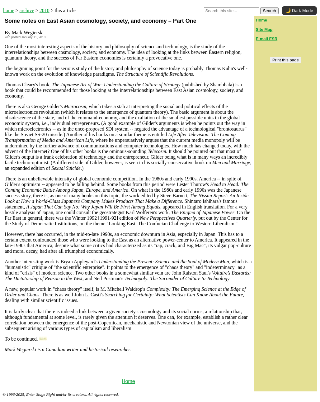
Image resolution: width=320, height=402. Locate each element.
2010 (44, 10)
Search (269, 10)
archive (27, 10)
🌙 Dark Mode (299, 10)
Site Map (264, 29)
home (8, 10)
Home (128, 381)
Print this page (285, 60)
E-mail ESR (266, 38)
